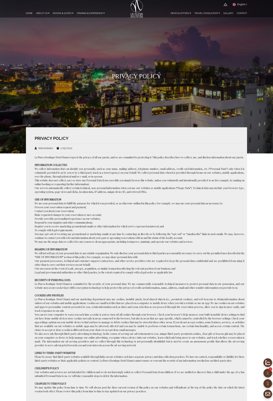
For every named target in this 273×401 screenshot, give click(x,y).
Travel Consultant (207, 13)
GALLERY (228, 13)
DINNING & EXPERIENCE (91, 13)
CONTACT (242, 13)
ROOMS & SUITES (63, 13)
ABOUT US (42, 13)
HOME (29, 13)
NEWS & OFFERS (181, 13)
